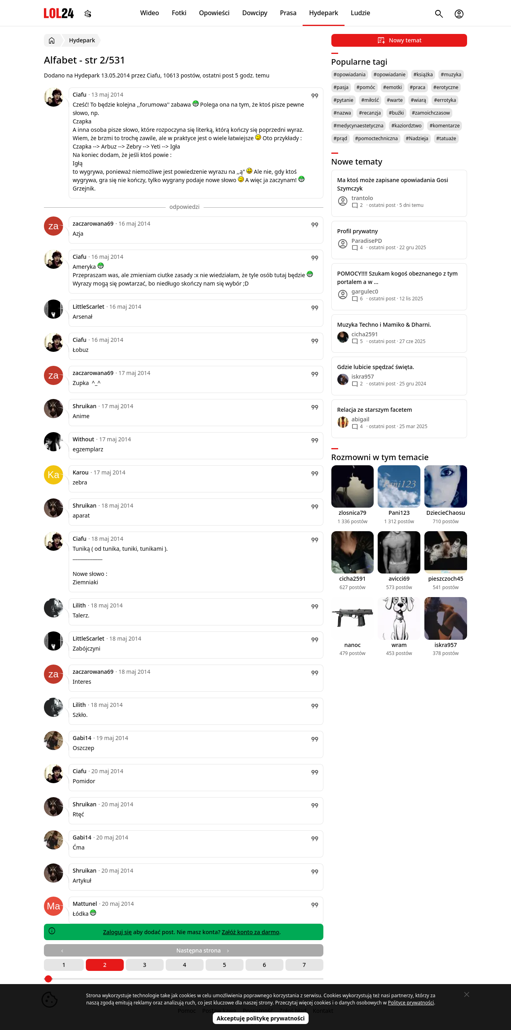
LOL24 (59, 13)
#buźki (396, 112)
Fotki (179, 12)
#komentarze (445, 125)
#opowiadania (350, 74)
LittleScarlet (88, 306)
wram (399, 645)
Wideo (149, 12)
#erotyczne (446, 87)
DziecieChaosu (445, 512)
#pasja (341, 87)
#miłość (370, 100)
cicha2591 (352, 578)
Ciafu (79, 94)
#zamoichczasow (431, 112)
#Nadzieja (417, 138)
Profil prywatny (357, 231)
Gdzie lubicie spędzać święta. (375, 367)
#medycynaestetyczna (359, 125)
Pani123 (399, 512)
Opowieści (214, 12)
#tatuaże (446, 138)
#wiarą (418, 100)
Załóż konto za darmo (250, 932)
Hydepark (323, 12)
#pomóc (366, 87)
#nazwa (342, 112)
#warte (395, 100)
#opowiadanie (390, 74)
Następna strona (203, 950)
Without (83, 439)
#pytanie (343, 100)
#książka (423, 74)
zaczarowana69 (93, 223)
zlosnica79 (352, 512)
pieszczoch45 (445, 578)
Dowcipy (254, 12)
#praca (418, 87)
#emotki (392, 87)
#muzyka (451, 74)
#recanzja (370, 112)
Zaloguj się (117, 932)
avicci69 (399, 578)
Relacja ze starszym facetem (374, 409)
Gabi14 (82, 738)
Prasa (288, 12)
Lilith (79, 605)
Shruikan (85, 406)
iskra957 (446, 645)
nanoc (352, 645)
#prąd (340, 138)
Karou (81, 472)
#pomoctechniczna (376, 138)
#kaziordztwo (406, 125)
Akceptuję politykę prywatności (261, 1018)
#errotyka (445, 100)
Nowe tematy (356, 161)
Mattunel (85, 903)
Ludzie (360, 12)
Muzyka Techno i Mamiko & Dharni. (384, 324)
